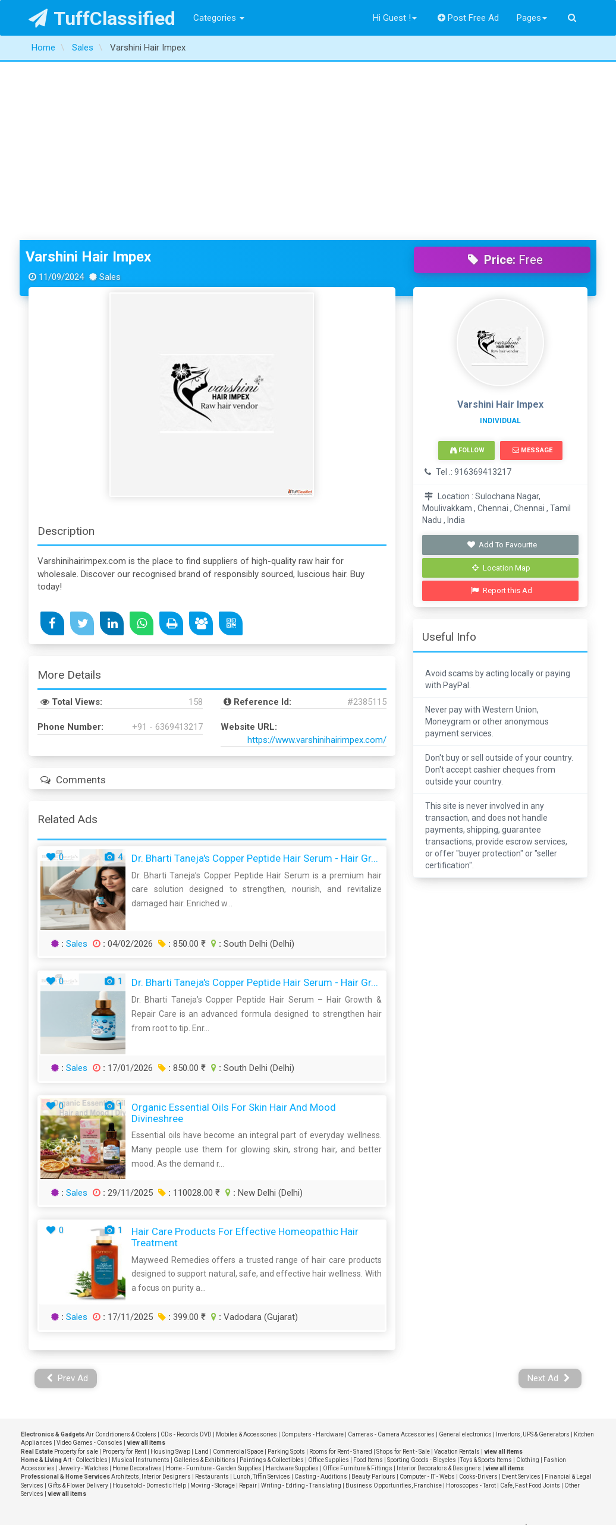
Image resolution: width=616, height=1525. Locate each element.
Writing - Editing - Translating (301, 1307)
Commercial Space (238, 1273)
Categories (218, 17)
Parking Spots (286, 1273)
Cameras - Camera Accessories (391, 1256)
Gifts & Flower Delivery (78, 1307)
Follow (467, 272)
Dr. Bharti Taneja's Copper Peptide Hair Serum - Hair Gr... (254, 680)
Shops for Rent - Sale (403, 1273)
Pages (532, 17)
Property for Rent (124, 1273)
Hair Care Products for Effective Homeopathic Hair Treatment (245, 1058)
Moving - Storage (212, 1307)
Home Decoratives (137, 1290)
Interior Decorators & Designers (439, 1290)
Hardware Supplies (292, 1290)
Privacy (116, 1395)
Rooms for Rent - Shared (340, 1273)
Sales (76, 765)
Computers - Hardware (312, 1256)
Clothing (527, 1281)
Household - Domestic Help (149, 1307)
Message (532, 272)
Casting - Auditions (320, 1298)
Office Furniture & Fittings (357, 1290)
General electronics (465, 1256)
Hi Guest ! (395, 17)
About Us (116, 1383)
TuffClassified (102, 18)
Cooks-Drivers (478, 1298)
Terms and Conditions (116, 1408)
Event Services (521, 1298)
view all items (146, 1264)
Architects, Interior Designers (151, 1298)
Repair (248, 1307)
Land (201, 1273)
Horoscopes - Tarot (471, 1307)
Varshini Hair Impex (88, 78)
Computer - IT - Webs (427, 1298)
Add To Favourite (501, 366)
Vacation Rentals (457, 1273)
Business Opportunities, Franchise (393, 1307)
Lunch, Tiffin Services (261, 1298)
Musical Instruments (140, 1281)
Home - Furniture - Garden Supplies (214, 1290)
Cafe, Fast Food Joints (530, 1307)
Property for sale (76, 1273)
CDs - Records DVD (186, 1256)
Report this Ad (501, 412)
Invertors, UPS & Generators (533, 1256)
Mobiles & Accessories (246, 1256)
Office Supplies (328, 1281)
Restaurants (212, 1298)
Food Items (368, 1281)
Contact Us (117, 1370)
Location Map (501, 389)
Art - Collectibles (85, 1281)
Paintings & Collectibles (272, 1281)
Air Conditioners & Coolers (121, 1256)
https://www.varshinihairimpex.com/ (316, 561)
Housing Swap (170, 1273)
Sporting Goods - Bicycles (421, 1281)
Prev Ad (67, 1200)
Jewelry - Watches (83, 1290)
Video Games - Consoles (89, 1264)
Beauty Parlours (373, 1298)
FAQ (116, 1421)
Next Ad (548, 1200)
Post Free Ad (468, 17)
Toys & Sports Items (486, 1281)
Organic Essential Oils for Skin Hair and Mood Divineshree (233, 934)
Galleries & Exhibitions (204, 1281)
